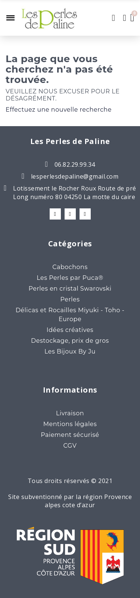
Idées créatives (70, 329)
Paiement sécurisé (70, 434)
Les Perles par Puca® (70, 277)
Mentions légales (70, 424)
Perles (70, 299)
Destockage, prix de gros (70, 340)
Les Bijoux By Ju (70, 351)
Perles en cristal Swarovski (69, 288)
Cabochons (69, 267)
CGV (70, 445)
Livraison (70, 413)
